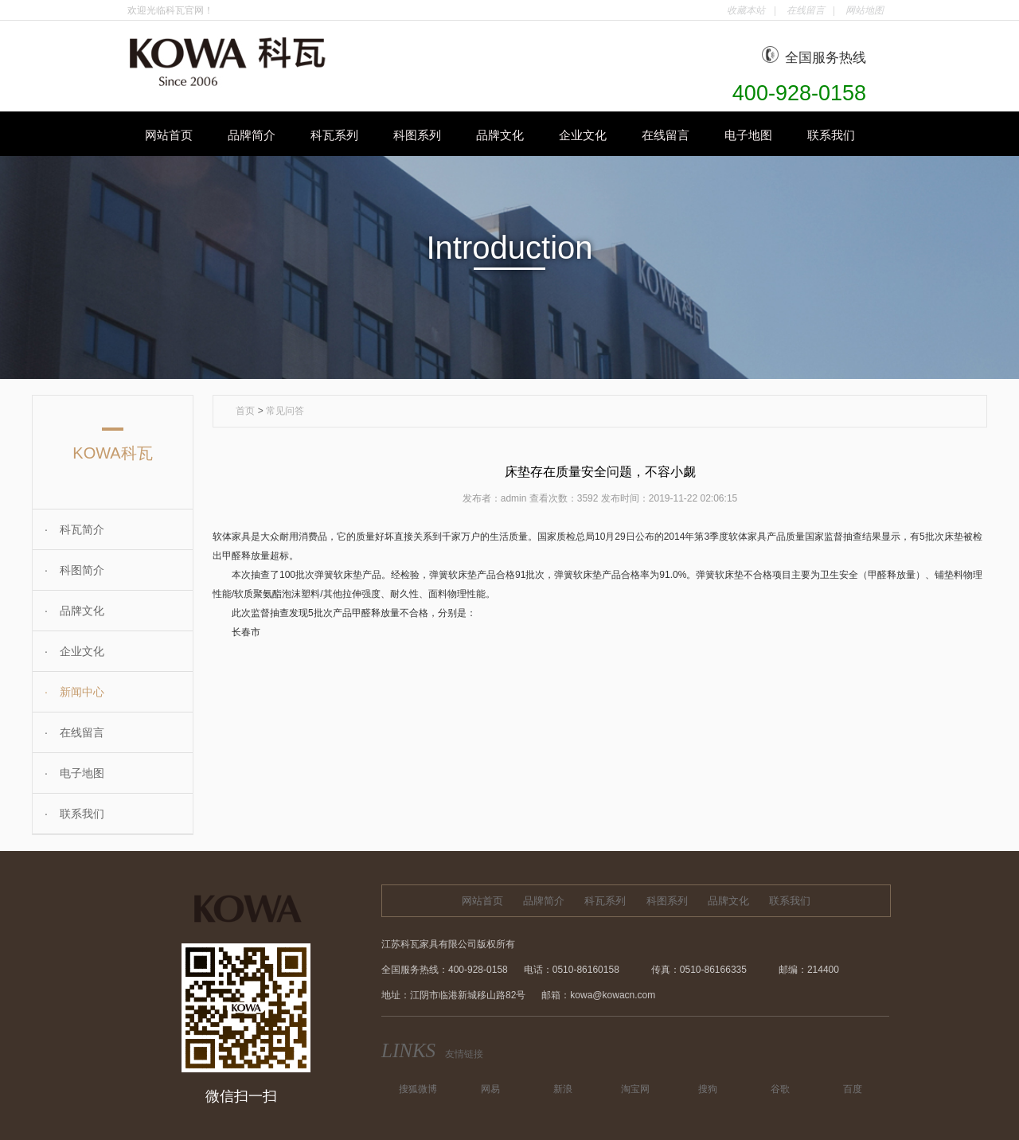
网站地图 (864, 10)
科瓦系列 (334, 135)
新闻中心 (68, 692)
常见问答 (285, 410)
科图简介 (68, 570)
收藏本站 (746, 10)
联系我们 (831, 135)
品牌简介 (251, 135)
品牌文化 (500, 135)
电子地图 (748, 135)
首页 (245, 410)
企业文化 (583, 135)
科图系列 (417, 135)
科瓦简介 (68, 529)
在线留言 (806, 10)
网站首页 (169, 135)
